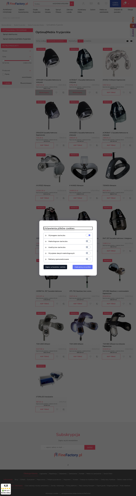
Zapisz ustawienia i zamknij (55, 267)
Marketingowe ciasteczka (57, 241)
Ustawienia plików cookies (59, 228)
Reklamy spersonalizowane (58, 259)
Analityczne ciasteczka (56, 247)
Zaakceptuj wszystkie (82, 267)
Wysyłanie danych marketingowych (61, 253)
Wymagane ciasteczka (56, 235)
